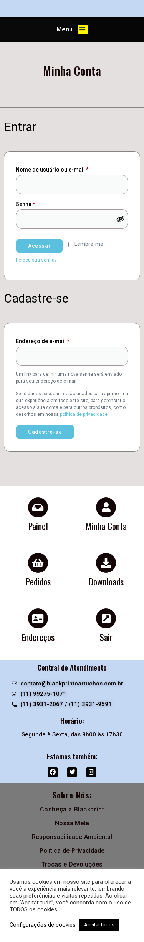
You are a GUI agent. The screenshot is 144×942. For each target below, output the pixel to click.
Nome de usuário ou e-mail (67, 168)
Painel (38, 526)
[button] (83, 29)
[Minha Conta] (106, 507)
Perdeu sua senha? (36, 260)
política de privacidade (84, 414)
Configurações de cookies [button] (43, 924)
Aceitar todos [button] (99, 924)
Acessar (39, 246)
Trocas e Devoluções (71, 864)
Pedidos (38, 581)
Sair (106, 637)
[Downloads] (106, 563)
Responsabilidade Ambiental (72, 837)
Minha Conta (106, 526)
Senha (40, 203)
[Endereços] (38, 618)
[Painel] (38, 507)
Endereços (38, 637)
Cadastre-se (45, 432)
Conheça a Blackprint (72, 809)
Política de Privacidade (72, 850)
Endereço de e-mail (57, 340)
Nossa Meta (72, 823)
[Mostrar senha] (120, 219)
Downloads (106, 581)
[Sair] (106, 618)
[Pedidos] (38, 563)
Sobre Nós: (72, 795)
